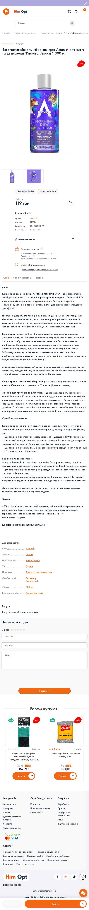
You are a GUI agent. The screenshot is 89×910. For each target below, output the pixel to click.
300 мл (29, 587)
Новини (6, 812)
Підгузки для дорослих (47, 851)
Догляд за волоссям (13, 856)
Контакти (7, 823)
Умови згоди (9, 804)
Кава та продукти (25, 864)
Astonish (34, 218)
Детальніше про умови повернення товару (39, 269)
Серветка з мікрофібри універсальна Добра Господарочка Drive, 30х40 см (24, 756)
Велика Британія (34, 593)
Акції (60, 819)
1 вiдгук (78, 749)
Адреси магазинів (12, 828)
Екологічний (32, 581)
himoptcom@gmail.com (44, 890)
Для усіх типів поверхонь (39, 572)
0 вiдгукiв (36, 749)
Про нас (62, 808)
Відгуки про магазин (68, 823)
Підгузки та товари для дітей (17, 851)
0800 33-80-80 (12, 885)
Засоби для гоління (57, 860)
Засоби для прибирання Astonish (22, 392)
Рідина (29, 566)
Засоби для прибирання (25, 33)
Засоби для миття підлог (51, 33)
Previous (4, 748)
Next (85, 748)
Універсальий (33, 560)
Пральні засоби (35, 856)
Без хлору (31, 578)
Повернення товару (40, 808)
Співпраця (8, 808)
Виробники (63, 804)
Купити (21, 775)
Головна (6, 33)
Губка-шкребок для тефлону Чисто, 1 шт (65, 755)
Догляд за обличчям (33, 860)
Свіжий (29, 554)
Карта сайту (36, 812)
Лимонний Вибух (25, 191)
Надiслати (44, 690)
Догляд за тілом (11, 860)
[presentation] (27, 679)
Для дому (8, 864)
